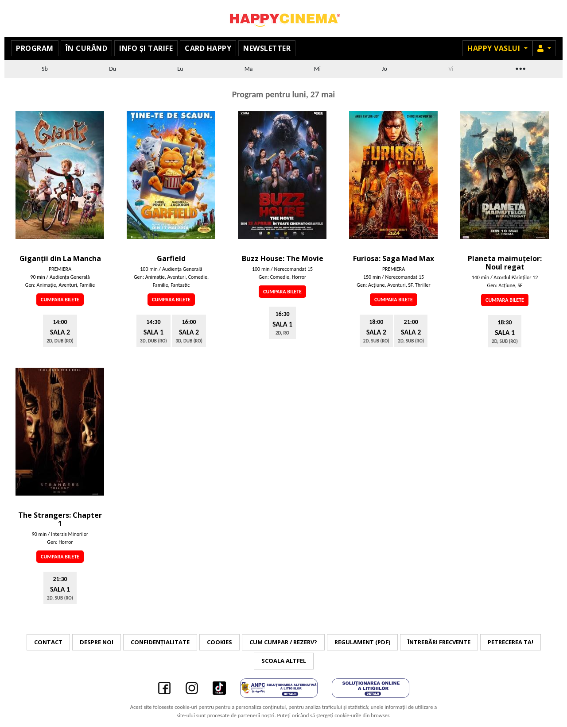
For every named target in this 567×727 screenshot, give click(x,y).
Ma (249, 69)
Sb (45, 69)
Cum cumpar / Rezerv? (283, 642)
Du (112, 69)
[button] (544, 48)
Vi (450, 69)
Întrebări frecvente (439, 642)
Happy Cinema (283, 18)
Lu (180, 69)
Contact (48, 642)
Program (35, 48)
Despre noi (96, 642)
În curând (87, 48)
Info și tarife (146, 48)
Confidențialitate (160, 642)
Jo (384, 69)
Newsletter (267, 48)
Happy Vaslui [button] (494, 48)
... (520, 67)
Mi (317, 69)
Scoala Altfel (283, 661)
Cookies (219, 642)
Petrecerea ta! (510, 642)
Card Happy (208, 48)
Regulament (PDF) (362, 642)
